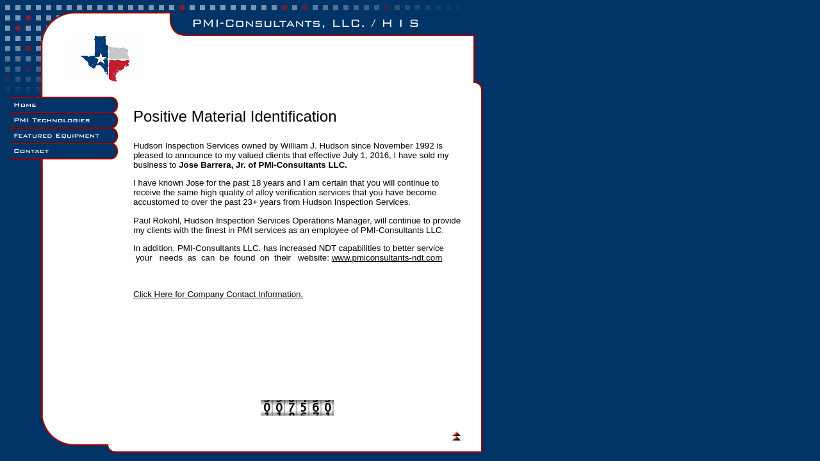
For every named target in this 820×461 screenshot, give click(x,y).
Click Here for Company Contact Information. (218, 294)
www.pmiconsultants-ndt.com (387, 258)
